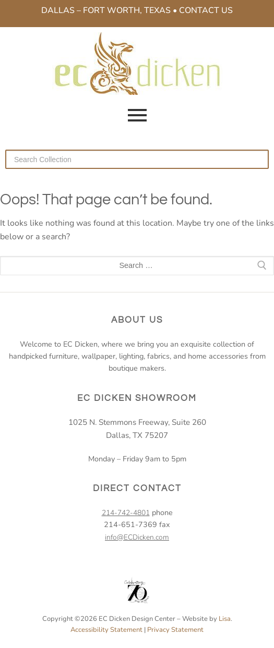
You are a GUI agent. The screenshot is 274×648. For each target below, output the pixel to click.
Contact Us (206, 10)
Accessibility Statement (106, 629)
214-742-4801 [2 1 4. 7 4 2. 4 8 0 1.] (126, 513)
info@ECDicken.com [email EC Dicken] (137, 537)
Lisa (225, 618)
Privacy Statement (175, 629)
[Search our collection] (137, 159)
